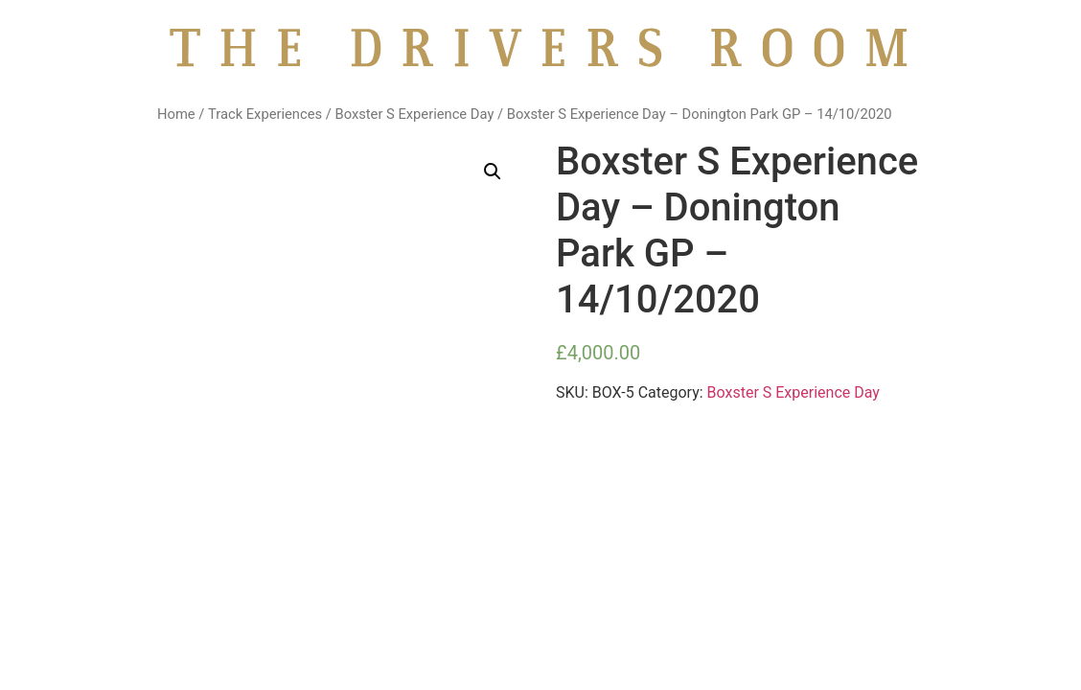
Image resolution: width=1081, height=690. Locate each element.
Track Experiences (265, 115)
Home (176, 115)
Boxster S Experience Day (414, 115)
